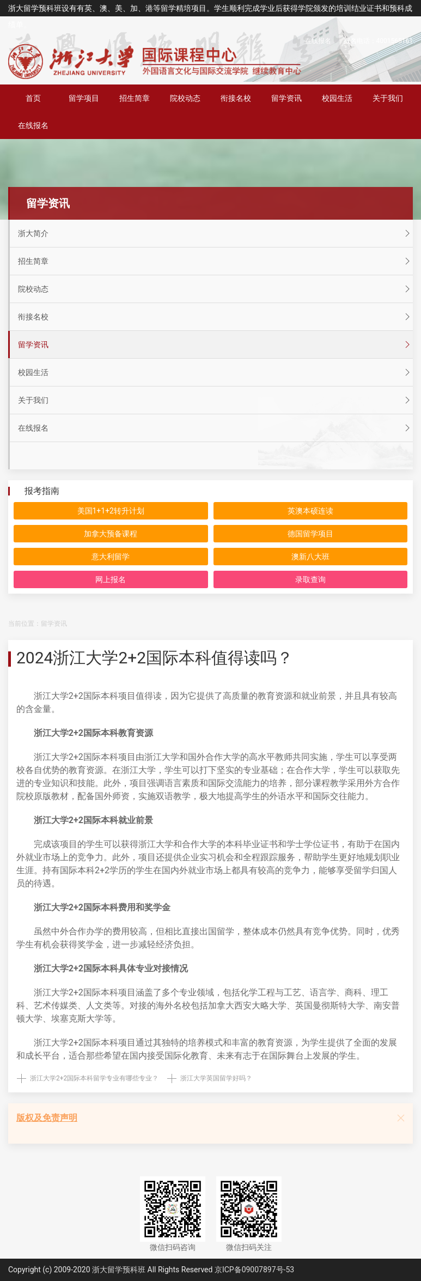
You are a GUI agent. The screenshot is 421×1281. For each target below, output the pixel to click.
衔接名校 (236, 98)
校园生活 (337, 98)
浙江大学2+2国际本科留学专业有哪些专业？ (94, 1078)
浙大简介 (215, 233)
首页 (33, 98)
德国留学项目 (310, 533)
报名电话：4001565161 (378, 41)
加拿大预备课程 (110, 533)
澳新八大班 (310, 556)
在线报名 (318, 41)
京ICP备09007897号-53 (254, 1269)
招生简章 (134, 98)
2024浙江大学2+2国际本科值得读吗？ (154, 657)
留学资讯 (286, 98)
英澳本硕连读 (310, 510)
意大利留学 (110, 556)
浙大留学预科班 (118, 1269)
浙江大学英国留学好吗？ (216, 1078)
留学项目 (84, 98)
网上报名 (110, 579)
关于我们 (388, 98)
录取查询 (310, 579)
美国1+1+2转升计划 (111, 510)
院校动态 (185, 98)
